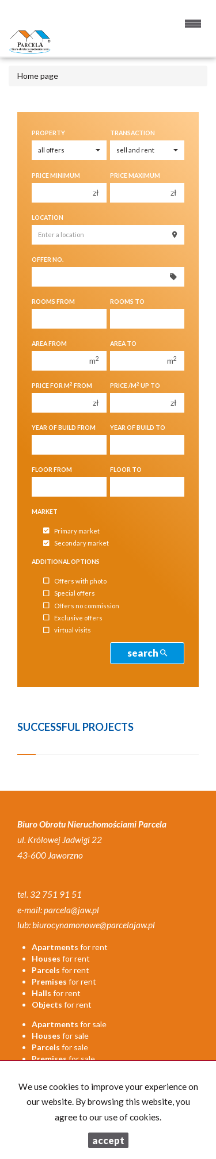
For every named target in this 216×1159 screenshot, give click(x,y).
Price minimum (56, 175)
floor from (52, 469)
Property (48, 132)
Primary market (71, 531)
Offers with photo (75, 581)
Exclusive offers (73, 618)
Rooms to (127, 301)
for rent (70, 947)
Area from (49, 343)
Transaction (132, 132)
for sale (69, 1024)
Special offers (69, 593)
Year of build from (64, 427)
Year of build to (137, 427)
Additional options (66, 561)
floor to (126, 469)
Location (47, 217)
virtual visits (67, 630)
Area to (123, 343)
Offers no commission (81, 605)
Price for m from (62, 385)
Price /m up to (135, 385)
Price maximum (135, 175)
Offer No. (47, 259)
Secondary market (76, 543)
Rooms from (53, 301)
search (147, 653)
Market (45, 511)
